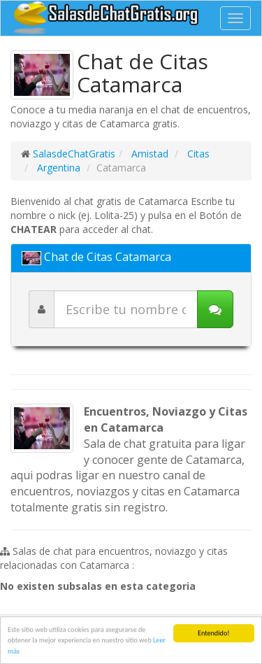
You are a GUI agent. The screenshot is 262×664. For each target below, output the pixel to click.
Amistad (148, 153)
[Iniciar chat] (215, 309)
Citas (197, 153)
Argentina (57, 167)
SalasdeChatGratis (74, 153)
